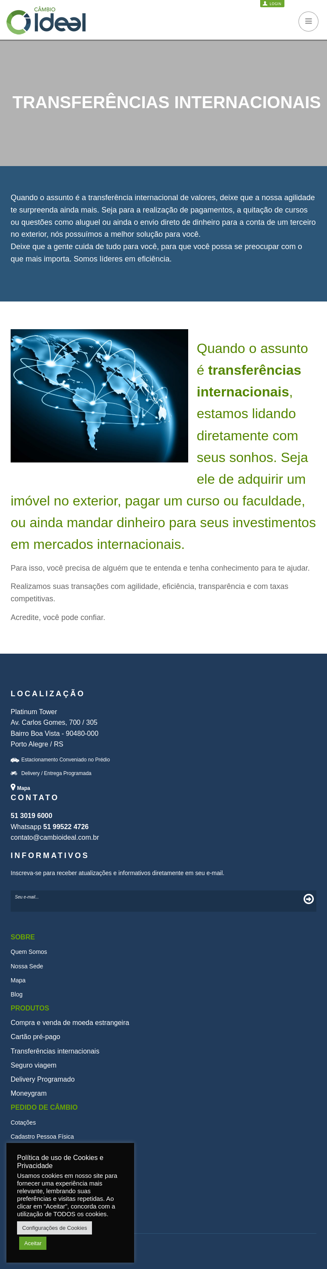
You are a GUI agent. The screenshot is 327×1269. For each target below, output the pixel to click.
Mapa (18, 980)
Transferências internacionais (55, 1051)
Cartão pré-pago (35, 1036)
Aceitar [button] (32, 1243)
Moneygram (28, 1093)
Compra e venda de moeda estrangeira (70, 1022)
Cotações (23, 1122)
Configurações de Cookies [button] (54, 1228)
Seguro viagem (34, 1065)
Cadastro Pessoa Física (42, 1136)
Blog (17, 994)
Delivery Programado (43, 1079)
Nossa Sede (27, 966)
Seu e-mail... (27, 897)
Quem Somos (29, 951)
